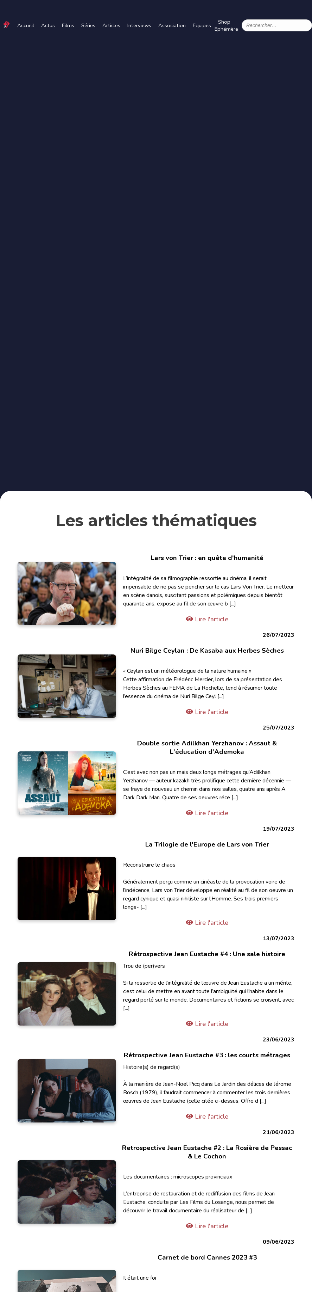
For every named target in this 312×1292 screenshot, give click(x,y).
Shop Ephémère (226, 25)
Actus (48, 25)
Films (68, 25)
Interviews (139, 25)
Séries (88, 25)
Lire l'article (207, 619)
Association (172, 25)
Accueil (25, 25)
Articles (111, 25)
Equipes (202, 25)
